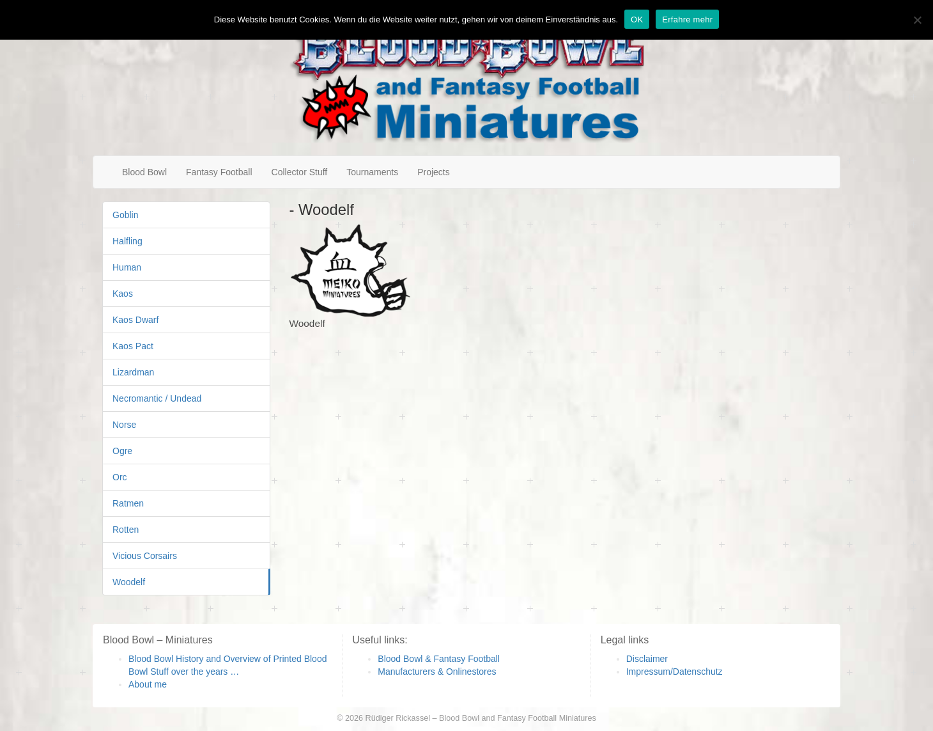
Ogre (122, 451)
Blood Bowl (144, 172)
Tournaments (372, 172)
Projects (433, 172)
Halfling (127, 241)
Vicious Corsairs (144, 556)
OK (637, 19)
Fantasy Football (219, 172)
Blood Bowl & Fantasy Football (439, 659)
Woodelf (128, 582)
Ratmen (128, 503)
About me (147, 684)
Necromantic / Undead (156, 398)
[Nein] (917, 19)
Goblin (125, 215)
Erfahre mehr (687, 19)
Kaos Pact (132, 346)
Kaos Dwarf (135, 320)
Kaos (122, 293)
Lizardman (133, 372)
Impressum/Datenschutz (674, 671)
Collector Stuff (300, 172)
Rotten (125, 529)
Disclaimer (647, 659)
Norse (124, 425)
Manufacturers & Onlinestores (437, 671)
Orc (119, 477)
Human (126, 267)
